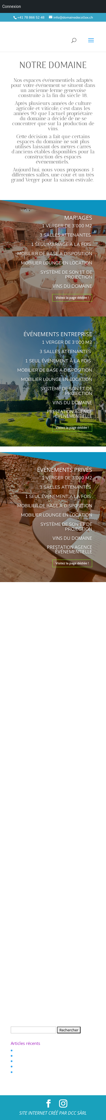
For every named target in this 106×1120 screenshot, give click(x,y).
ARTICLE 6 (23, 1055)
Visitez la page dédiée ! (72, 297)
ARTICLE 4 (23, 1066)
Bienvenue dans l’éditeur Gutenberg (43, 1050)
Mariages (78, 217)
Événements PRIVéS (64, 469)
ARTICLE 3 (23, 1071)
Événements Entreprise (57, 334)
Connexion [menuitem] (11, 6)
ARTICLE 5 (23, 1061)
